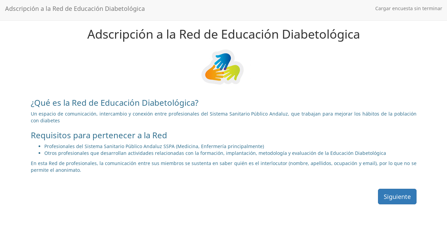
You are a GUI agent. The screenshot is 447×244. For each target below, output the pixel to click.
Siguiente (397, 196)
